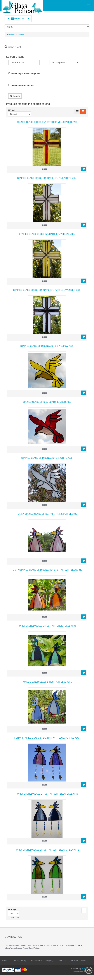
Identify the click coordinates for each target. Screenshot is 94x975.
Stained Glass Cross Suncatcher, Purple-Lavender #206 (46, 290)
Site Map (74, 960)
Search (21, 34)
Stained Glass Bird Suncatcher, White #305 (46, 458)
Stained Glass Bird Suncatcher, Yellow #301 (46, 346)
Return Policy (36, 960)
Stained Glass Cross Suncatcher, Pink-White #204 (46, 178)
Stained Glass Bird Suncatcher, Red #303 (47, 402)
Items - (18, 18)
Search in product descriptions (24, 73)
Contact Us (61, 960)
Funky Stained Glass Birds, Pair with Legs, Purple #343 (46, 738)
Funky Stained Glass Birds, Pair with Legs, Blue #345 (47, 794)
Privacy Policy (20, 960)
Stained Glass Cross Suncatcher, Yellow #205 (47, 234)
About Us (6, 960)
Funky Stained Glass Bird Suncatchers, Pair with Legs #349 (47, 570)
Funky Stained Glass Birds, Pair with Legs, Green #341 (47, 850)
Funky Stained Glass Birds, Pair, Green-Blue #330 (47, 626)
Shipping (49, 960)
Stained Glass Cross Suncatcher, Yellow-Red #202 (47, 122)
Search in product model (21, 85)
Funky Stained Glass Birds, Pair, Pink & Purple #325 (47, 514)
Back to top (88, 970)
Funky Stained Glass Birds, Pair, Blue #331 (47, 682)
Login (83, 960)
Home (10, 34)
